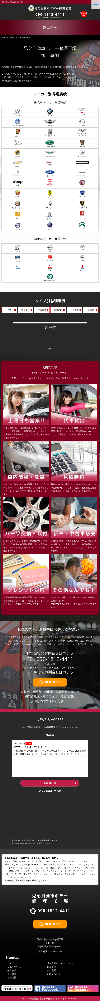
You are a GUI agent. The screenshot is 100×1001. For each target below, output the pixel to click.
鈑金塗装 (11, 970)
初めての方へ (14, 966)
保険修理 (11, 973)
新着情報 (11, 977)
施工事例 (51, 966)
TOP (9, 963)
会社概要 (51, 970)
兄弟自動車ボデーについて (60, 963)
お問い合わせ (53, 973)
